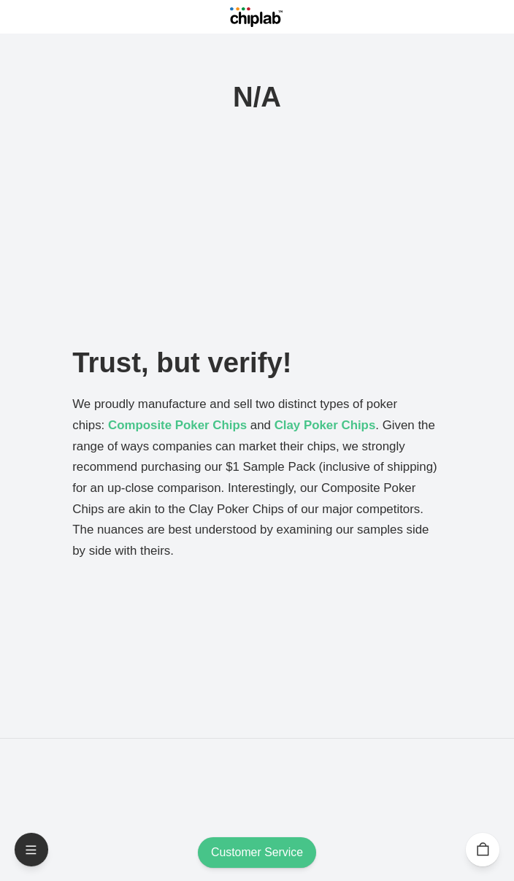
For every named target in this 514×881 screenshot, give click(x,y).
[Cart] (482, 849)
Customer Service (257, 853)
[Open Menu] (31, 849)
